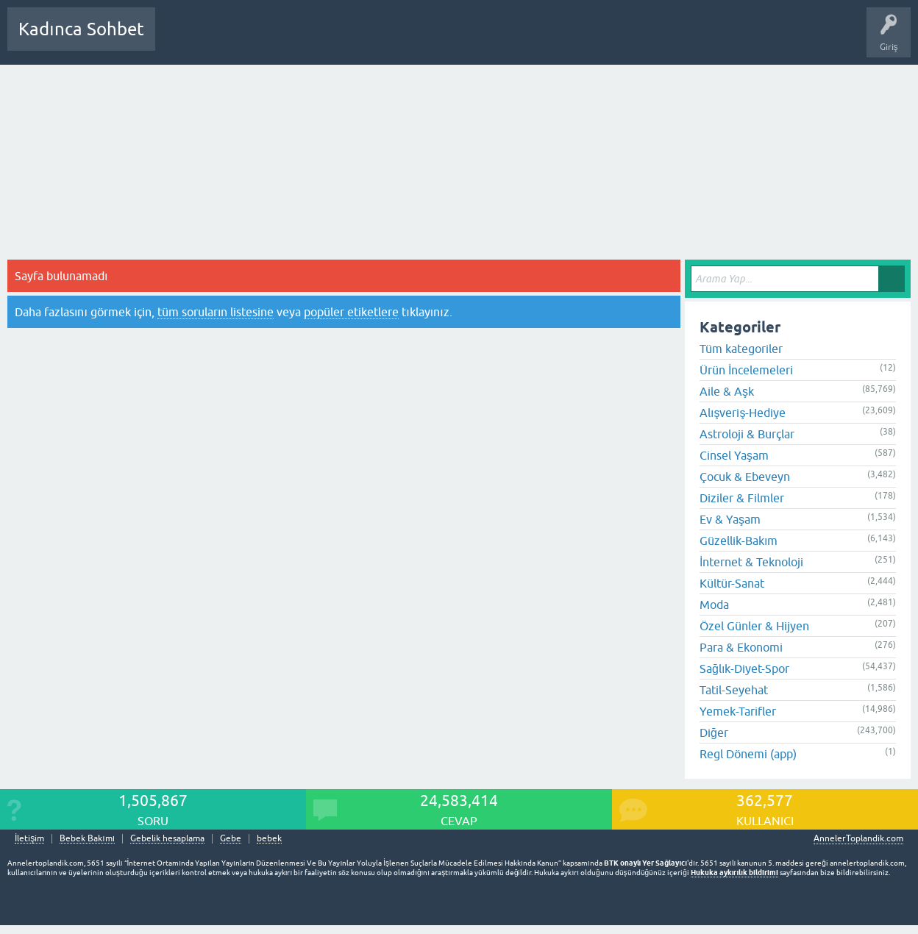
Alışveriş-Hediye (743, 412)
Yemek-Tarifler (738, 711)
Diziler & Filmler (742, 498)
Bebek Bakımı (601, 40)
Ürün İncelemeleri (746, 370)
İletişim (29, 839)
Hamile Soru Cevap (517, 40)
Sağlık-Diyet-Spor (744, 668)
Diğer (714, 732)
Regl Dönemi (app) (748, 753)
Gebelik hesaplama (167, 839)
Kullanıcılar (378, 40)
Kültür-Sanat (732, 583)
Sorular (181, 40)
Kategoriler (317, 40)
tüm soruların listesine (215, 311)
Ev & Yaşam (730, 519)
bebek (269, 839)
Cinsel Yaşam (734, 455)
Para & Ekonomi (741, 647)
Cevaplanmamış (245, 40)
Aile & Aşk (727, 391)
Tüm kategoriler (741, 348)
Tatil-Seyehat (734, 689)
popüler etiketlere (351, 311)
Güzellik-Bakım (739, 540)
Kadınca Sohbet (81, 29)
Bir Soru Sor (439, 40)
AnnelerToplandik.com (858, 838)
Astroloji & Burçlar (747, 434)
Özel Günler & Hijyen (754, 625)
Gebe (230, 839)
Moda (714, 604)
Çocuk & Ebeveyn (745, 476)
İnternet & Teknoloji (751, 561)
